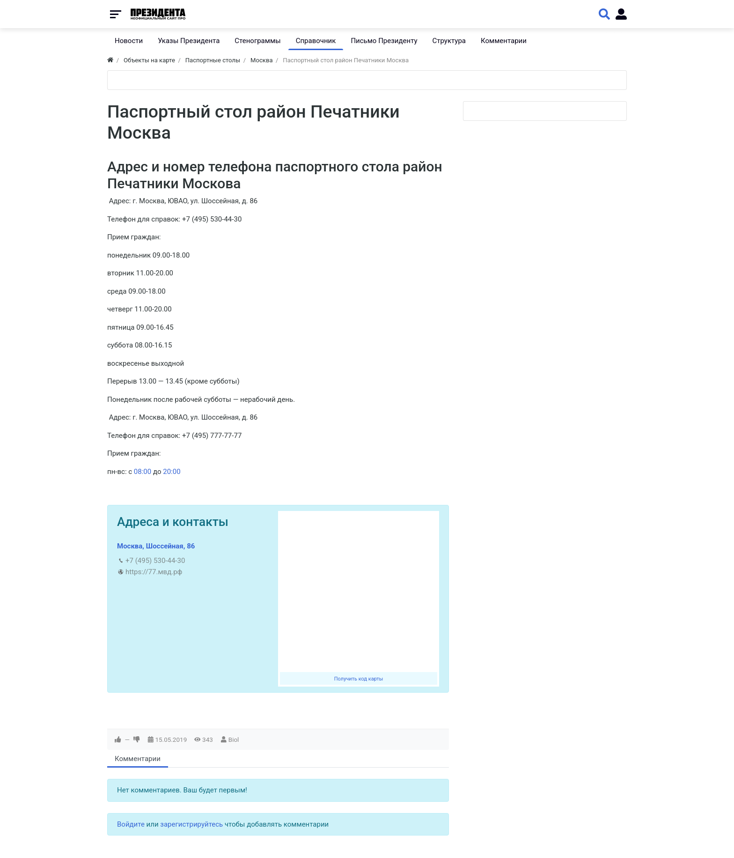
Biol (233, 739)
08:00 (142, 471)
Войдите (131, 824)
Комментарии (138, 758)
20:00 (171, 471)
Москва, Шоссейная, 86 (156, 546)
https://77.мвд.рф (153, 572)
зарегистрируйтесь (191, 824)
